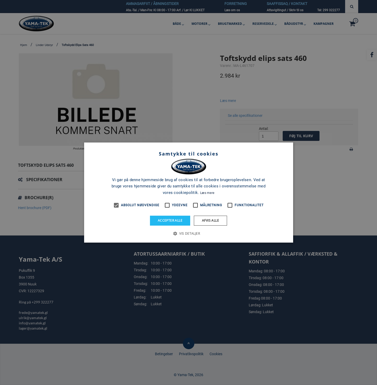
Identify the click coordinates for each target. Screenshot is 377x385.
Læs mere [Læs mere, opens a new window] (207, 193)
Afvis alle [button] (210, 220)
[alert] (188, 192)
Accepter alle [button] (170, 220)
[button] (188, 233)
